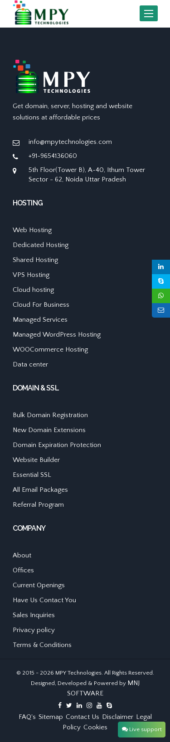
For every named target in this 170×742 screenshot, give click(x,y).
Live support (142, 729)
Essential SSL (32, 475)
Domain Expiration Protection (57, 445)
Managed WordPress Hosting (57, 334)
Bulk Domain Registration (50, 415)
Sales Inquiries (34, 615)
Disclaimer (117, 717)
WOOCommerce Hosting (50, 349)
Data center (30, 364)
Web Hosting (32, 230)
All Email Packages (40, 490)
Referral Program (38, 505)
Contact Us (82, 717)
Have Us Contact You (44, 600)
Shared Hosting (35, 260)
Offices (23, 570)
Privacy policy (34, 630)
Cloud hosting (33, 290)
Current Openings (39, 585)
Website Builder (36, 460)
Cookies (95, 727)
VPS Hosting (31, 275)
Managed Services (40, 319)
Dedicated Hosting (40, 245)
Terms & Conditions (42, 645)
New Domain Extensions (49, 430)
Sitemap (51, 717)
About (22, 555)
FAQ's (27, 717)
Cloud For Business (41, 305)
